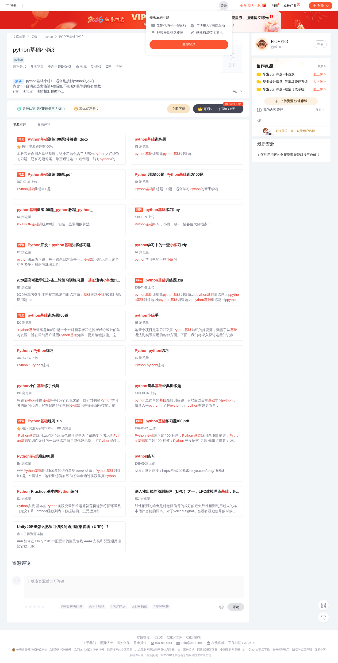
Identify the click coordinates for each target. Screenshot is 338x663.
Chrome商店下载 (259, 649)
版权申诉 (320, 649)
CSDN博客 (193, 637)
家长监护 (188, 649)
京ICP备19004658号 (60, 649)
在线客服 (217, 643)
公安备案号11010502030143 (31, 649)
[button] (238, 91)
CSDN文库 (174, 637)
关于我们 (89, 643)
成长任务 (291, 4)
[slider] (35, 607)
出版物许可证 (135, 655)
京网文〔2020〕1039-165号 (89, 649)
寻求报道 (140, 643)
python (18, 59)
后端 (34, 37)
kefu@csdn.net (192, 643)
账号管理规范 (281, 649)
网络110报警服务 (207, 649)
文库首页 (19, 37)
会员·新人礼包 (253, 5)
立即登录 (189, 44)
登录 (223, 6)
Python (48, 37)
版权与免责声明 (302, 649)
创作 (320, 6)
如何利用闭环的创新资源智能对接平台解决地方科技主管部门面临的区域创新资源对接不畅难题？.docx (291, 155)
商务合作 (123, 643)
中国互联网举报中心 (233, 649)
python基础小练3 (33, 50)
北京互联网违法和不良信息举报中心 (157, 649)
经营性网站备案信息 (119, 649)
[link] (19, 37)
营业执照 (152, 655)
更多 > (322, 66)
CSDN (158, 637)
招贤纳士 (106, 643)
